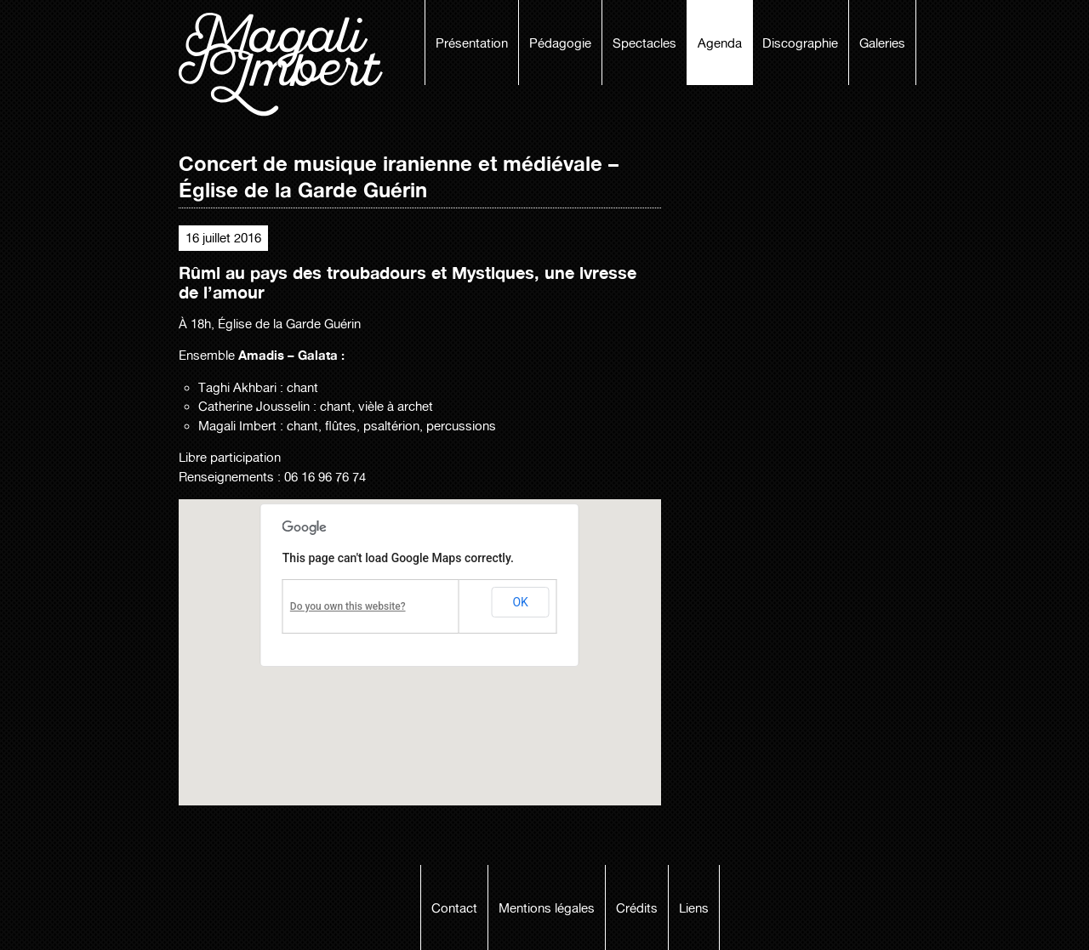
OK (519, 602)
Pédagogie (560, 43)
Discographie (800, 43)
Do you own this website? (348, 606)
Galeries (882, 43)
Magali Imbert (289, 65)
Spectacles (644, 43)
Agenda (720, 43)
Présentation (472, 43)
